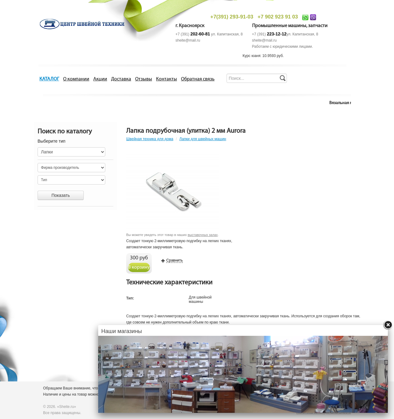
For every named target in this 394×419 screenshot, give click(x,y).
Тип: (130, 298)
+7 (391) (192, 34)
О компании (76, 79)
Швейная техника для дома (149, 139)
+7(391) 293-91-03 (231, 17)
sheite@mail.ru (187, 40)
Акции (100, 79)
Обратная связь (198, 79)
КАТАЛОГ (49, 79)
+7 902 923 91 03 (278, 17)
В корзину (139, 267)
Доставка (121, 79)
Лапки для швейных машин (202, 139)
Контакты (166, 79)
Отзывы (143, 79)
